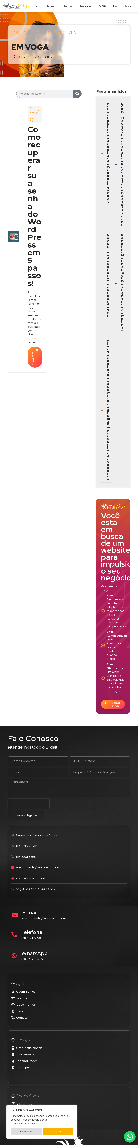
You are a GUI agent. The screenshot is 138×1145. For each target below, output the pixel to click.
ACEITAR (58, 1131)
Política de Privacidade (24, 1123)
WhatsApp (34, 953)
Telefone (31, 932)
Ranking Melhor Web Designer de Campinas (123, 282)
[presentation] (28, 804)
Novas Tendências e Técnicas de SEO (108, 275)
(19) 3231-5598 (31, 938)
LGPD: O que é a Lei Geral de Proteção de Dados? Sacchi (122, 164)
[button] (113, 704)
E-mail (30, 913)
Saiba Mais (26, 1131)
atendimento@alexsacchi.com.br (46, 918)
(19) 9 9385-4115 (32, 959)
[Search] (77, 94)
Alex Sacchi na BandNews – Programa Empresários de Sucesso (108, 410)
